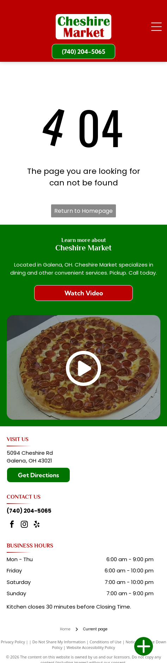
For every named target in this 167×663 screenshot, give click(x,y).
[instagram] (24, 525)
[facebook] (12, 525)
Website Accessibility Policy (91, 647)
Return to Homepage (83, 211)
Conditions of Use (105, 641)
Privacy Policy (13, 641)
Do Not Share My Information (59, 641)
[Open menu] (156, 26)
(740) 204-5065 (29, 510)
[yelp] (36, 525)
